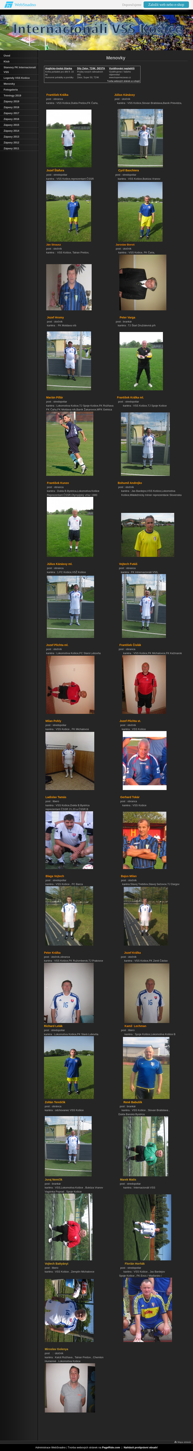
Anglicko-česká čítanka (58, 68)
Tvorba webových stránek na (94, 1447)
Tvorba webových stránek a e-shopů (123, 81)
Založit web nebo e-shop (166, 5)
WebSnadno (25, 4)
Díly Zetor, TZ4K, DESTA (91, 68)
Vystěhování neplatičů (121, 68)
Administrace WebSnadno (50, 1447)
